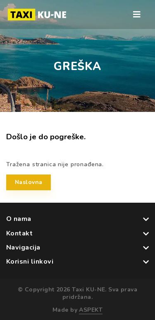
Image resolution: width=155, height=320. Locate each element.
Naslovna (28, 182)
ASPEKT (91, 310)
